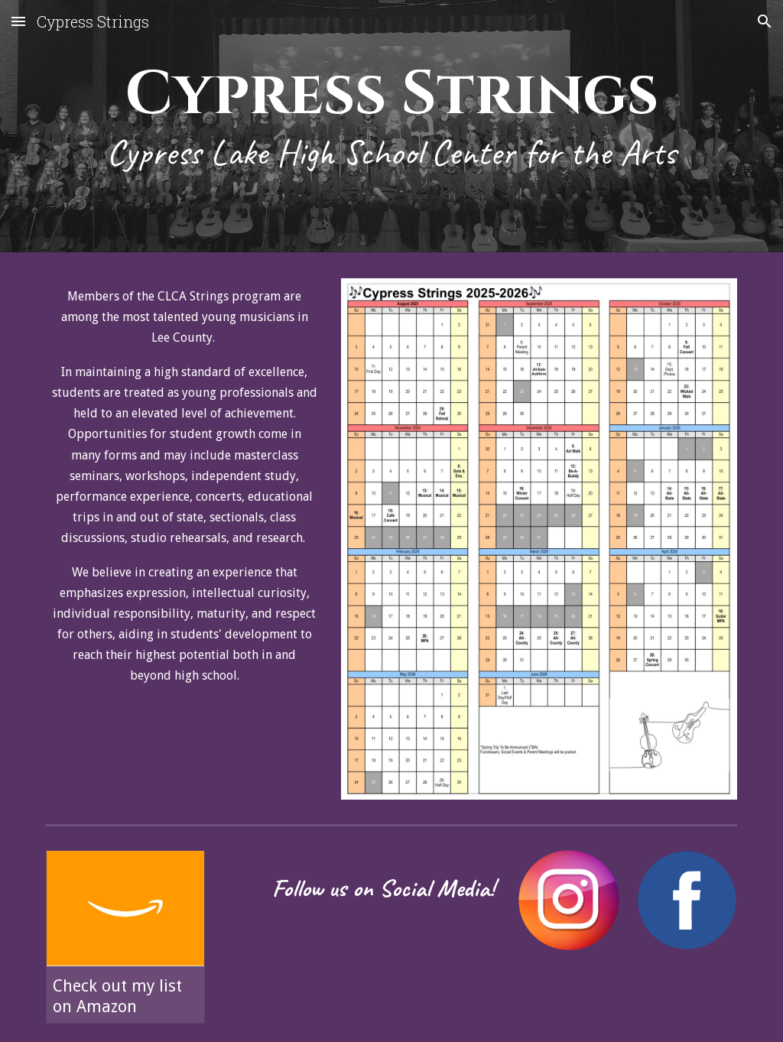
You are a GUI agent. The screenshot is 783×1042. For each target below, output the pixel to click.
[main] (392, 130)
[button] (18, 21)
